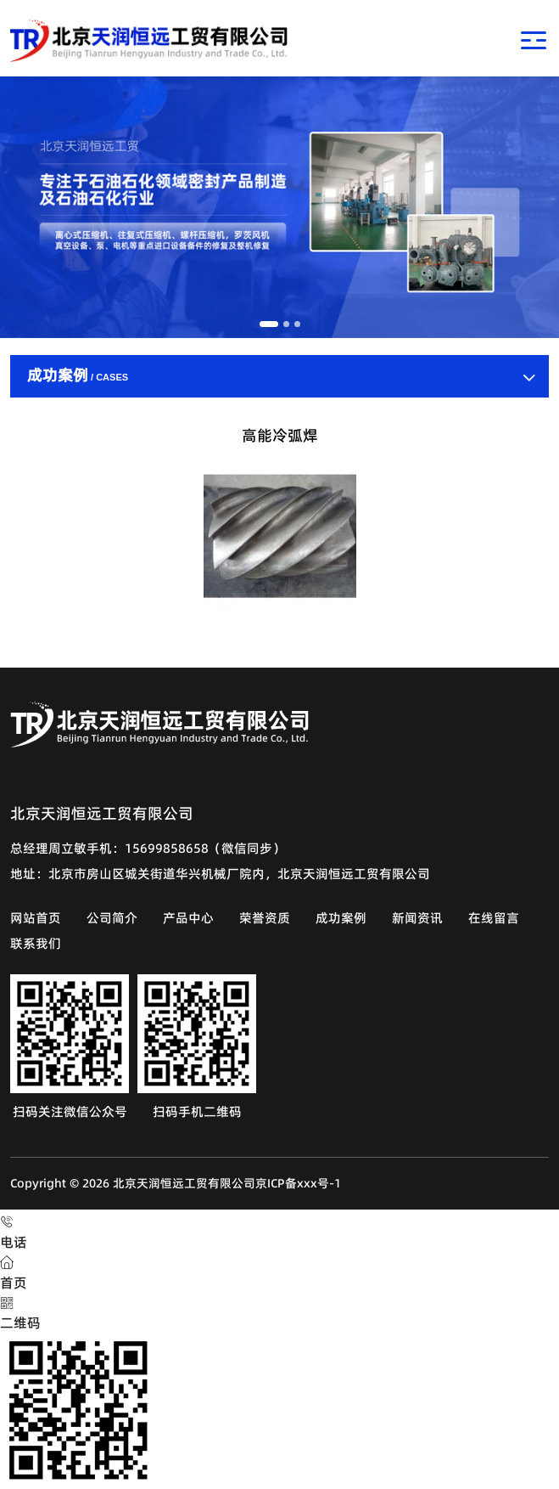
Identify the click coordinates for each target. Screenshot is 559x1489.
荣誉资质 (264, 918)
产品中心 (188, 918)
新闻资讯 (417, 918)
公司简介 (112, 918)
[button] (269, 324)
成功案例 (341, 918)
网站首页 (35, 918)
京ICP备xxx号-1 (298, 1183)
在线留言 (493, 918)
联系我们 (35, 943)
